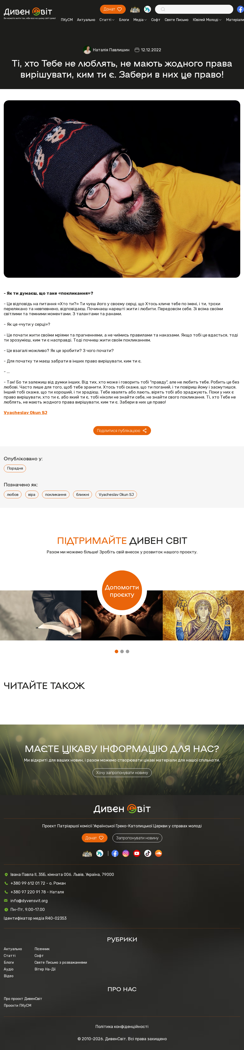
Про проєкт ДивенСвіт (23, 999)
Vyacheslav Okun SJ (116, 494)
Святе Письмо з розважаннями (60, 962)
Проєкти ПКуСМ (17, 1005)
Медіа (140, 20)
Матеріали (235, 20)
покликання (55, 494)
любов (12, 494)
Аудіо (9, 969)
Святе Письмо (176, 20)
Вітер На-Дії (45, 969)
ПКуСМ (67, 20)
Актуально (86, 20)
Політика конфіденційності (122, 1026)
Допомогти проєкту (122, 590)
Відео (9, 976)
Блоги (124, 20)
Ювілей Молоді (207, 20)
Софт (155, 20)
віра (31, 494)
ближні (82, 494)
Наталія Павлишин (111, 50)
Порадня (15, 468)
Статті (107, 20)
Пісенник (42, 949)
